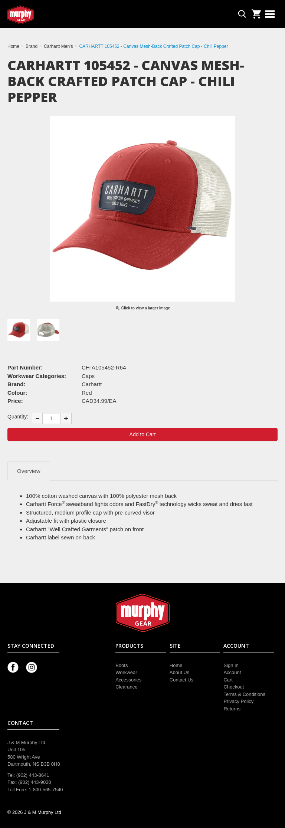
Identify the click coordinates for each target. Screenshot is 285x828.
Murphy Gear (39, 15)
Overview (28, 471)
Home (176, 665)
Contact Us (181, 680)
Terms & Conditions (244, 694)
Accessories (128, 680)
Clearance (126, 687)
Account (232, 672)
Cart (228, 680)
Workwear (126, 672)
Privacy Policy (238, 701)
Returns (231, 709)
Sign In (230, 665)
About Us (179, 672)
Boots (121, 665)
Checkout (233, 687)
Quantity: (17, 417)
